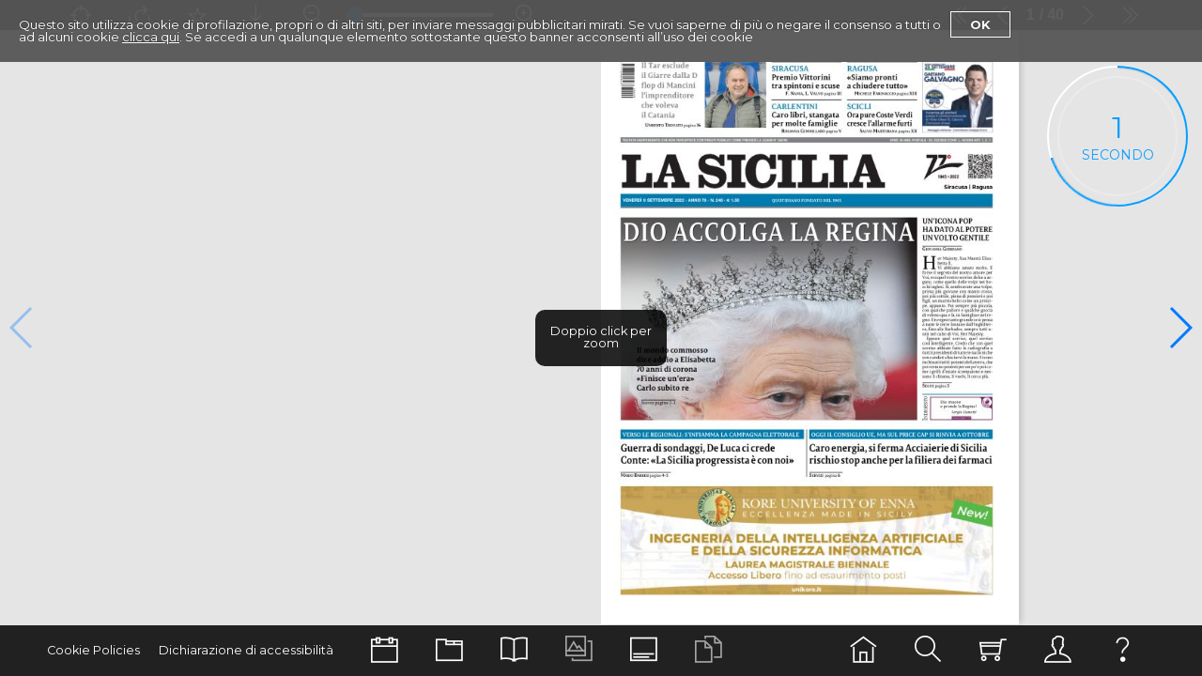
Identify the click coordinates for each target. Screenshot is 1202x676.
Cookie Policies (93, 650)
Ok (980, 24)
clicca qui (150, 36)
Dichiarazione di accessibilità (246, 650)
